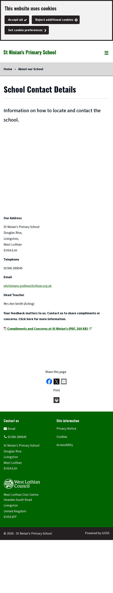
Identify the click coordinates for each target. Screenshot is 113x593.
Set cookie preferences (25, 30)
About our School (30, 69)
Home (8, 69)
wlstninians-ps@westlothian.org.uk (27, 286)
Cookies (61, 437)
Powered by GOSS (97, 533)
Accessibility (64, 445)
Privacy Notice (66, 428)
